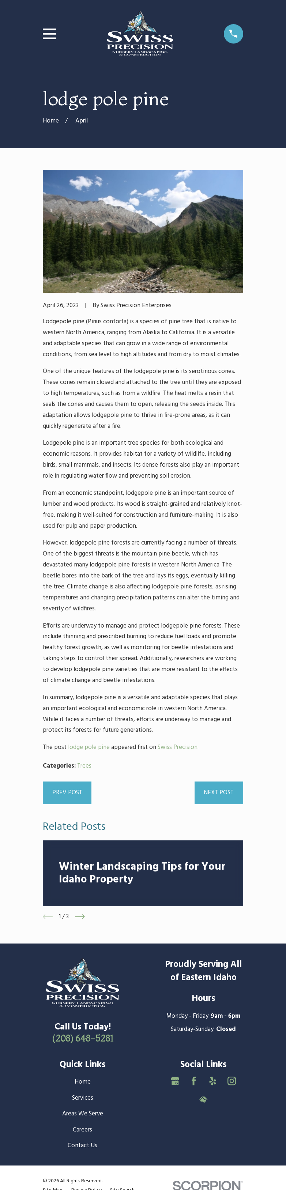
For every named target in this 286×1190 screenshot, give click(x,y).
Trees (84, 766)
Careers (82, 1130)
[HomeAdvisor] (203, 1100)
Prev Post (67, 793)
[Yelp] (212, 1081)
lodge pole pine (89, 747)
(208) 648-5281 (82, 1038)
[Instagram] (231, 1081)
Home (83, 1082)
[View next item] (80, 917)
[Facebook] (193, 1081)
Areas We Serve (82, 1114)
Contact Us (82, 1146)
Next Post (219, 793)
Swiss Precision (177, 747)
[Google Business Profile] (175, 1081)
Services (82, 1098)
